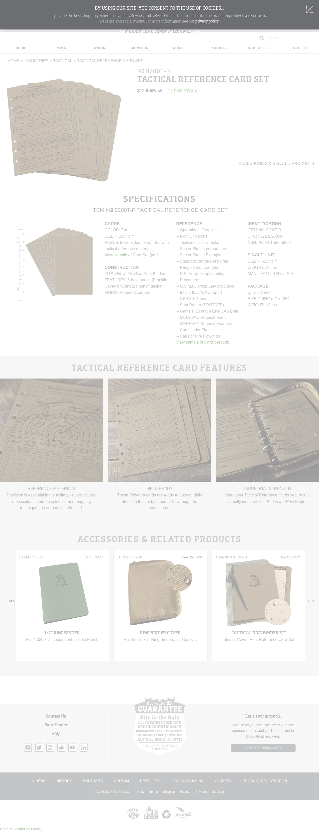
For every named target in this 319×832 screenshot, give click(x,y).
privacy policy (207, 21)
